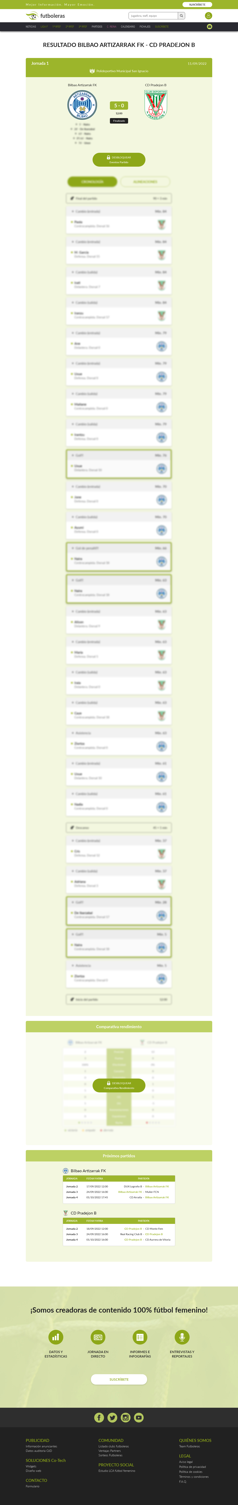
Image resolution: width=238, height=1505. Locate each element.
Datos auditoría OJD (39, 1450)
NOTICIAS (31, 26)
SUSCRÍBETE (197, 4)
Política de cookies (190, 1471)
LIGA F (44, 26)
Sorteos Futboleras (110, 1455)
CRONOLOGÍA (92, 182)
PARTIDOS (97, 26)
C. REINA (111, 26)
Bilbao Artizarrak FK (82, 85)
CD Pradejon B (155, 85)
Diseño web (33, 1470)
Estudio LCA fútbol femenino (117, 1470)
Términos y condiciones (194, 1476)
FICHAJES (145, 26)
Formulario (32, 1486)
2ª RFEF (70, 26)
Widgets (31, 1466)
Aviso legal (186, 1462)
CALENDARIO (128, 26)
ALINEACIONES (145, 182)
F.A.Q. (183, 1481)
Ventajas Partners (110, 1450)
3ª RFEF (83, 26)
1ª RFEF (56, 26)
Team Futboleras (189, 1446)
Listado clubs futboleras (114, 1446)
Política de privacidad (192, 1466)
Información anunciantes (41, 1446)
